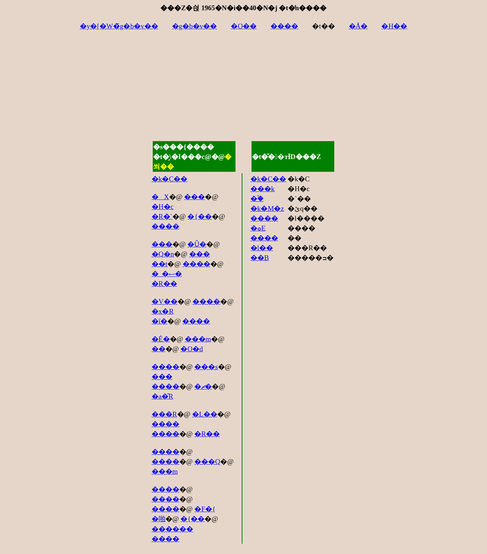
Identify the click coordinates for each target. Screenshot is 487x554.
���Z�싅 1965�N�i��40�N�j (218, 8)
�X (160, 197)
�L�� (204, 414)
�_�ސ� (167, 274)
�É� (161, 339)
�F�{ (204, 509)
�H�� (394, 26)
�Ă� (358, 26)
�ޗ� (203, 386)
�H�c (163, 206)
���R (164, 414)
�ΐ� (159, 321)
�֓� (257, 198)
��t (159, 264)
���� (284, 26)
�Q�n (163, 254)
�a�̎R (162, 396)
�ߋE (258, 228)
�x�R (163, 311)
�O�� (244, 26)
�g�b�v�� (194, 26)
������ (172, 529)
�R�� (164, 283)
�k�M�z (267, 208)
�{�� (199, 216)
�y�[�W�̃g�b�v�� (119, 26)
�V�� (165, 301)
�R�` (162, 216)
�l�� (261, 248)
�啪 (158, 519)
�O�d (191, 349)
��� (194, 197)
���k (262, 189)
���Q (207, 461)
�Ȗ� (196, 244)
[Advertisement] (243, 89)
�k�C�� (169, 179)
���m (198, 339)
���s (206, 367)
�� (158, 349)
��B (259, 257)
